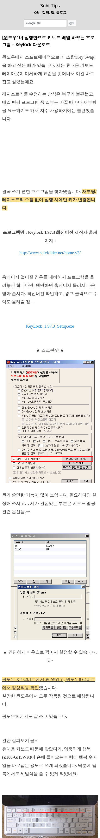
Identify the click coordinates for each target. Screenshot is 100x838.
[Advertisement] (50, 157)
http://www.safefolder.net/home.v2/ (50, 252)
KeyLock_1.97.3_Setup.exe (50, 326)
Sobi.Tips (50, 5)
